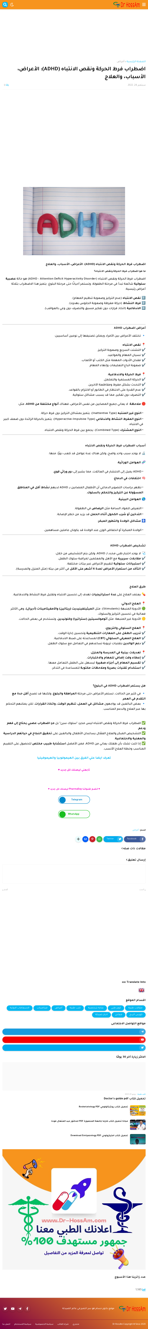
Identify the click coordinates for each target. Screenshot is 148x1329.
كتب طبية (75, 1008)
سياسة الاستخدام (22, 1324)
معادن (118, 1014)
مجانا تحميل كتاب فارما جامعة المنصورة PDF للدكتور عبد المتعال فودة (89, 1121)
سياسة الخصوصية (44, 1324)
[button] (144, 4)
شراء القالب (63, 1324)
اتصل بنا (6, 1324)
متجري (76, 1324)
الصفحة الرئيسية (136, 61)
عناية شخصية (96, 1008)
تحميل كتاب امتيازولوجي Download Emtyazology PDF (99, 1136)
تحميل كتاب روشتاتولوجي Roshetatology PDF (103, 1107)
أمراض (120, 61)
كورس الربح (136, 1014)
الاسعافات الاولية (19, 1008)
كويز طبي (116, 1008)
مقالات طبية (135, 1008)
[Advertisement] (74, 31)
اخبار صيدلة (101, 1014)
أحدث (141, 890)
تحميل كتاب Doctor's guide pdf (125, 1098)
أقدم (6, 890)
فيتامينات (42, 1008)
